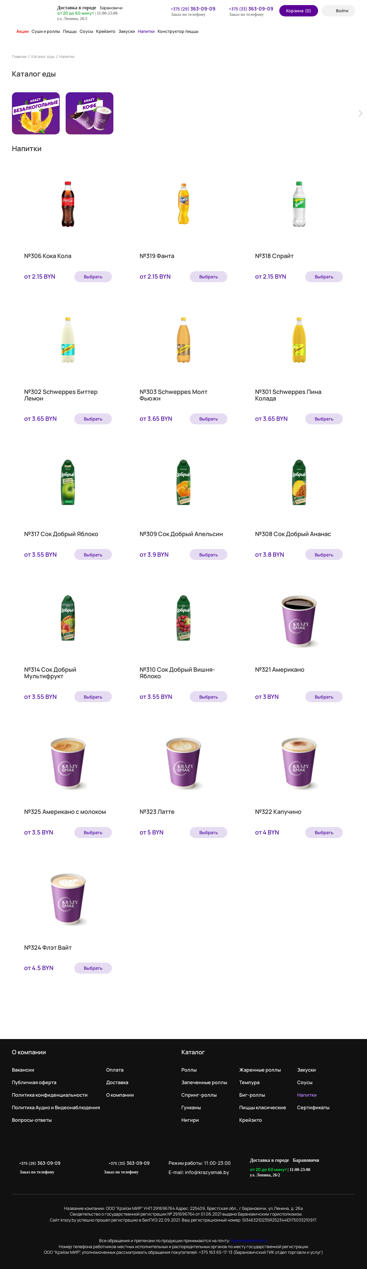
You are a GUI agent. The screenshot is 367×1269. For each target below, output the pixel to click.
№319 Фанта (157, 257)
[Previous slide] (7, 113)
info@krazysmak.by (213, 1168)
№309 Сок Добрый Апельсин (181, 534)
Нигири (190, 1116)
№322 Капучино (278, 810)
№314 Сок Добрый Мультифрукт (50, 672)
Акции (20, 31)
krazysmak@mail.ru (249, 1236)
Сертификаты (313, 1103)
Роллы (189, 1065)
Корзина (298, 10)
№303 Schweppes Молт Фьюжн (173, 395)
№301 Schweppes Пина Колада (288, 395)
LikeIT (348, 1163)
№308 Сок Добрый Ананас (293, 534)
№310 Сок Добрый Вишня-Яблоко (177, 672)
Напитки (146, 31)
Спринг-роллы (199, 1090)
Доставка (117, 1078)
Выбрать (90, 276)
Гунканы (191, 1103)
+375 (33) (247, 8)
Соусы (86, 31)
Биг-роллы (252, 1090)
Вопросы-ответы (32, 1116)
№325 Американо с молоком (65, 810)
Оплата (115, 1065)
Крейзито (105, 31)
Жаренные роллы (260, 1065)
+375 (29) (189, 8)
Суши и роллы (46, 31)
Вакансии (23, 1065)
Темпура (249, 1078)
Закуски (126, 31)
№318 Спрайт (274, 257)
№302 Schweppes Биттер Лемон (61, 395)
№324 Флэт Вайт (48, 945)
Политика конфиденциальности (50, 1090)
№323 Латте (157, 810)
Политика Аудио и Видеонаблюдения (56, 1103)
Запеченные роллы (204, 1078)
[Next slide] (360, 113)
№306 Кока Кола (47, 257)
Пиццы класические (262, 1103)
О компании (120, 1090)
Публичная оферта (34, 1078)
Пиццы (70, 31)
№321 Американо (279, 669)
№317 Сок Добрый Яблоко (61, 534)
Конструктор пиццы (178, 31)
